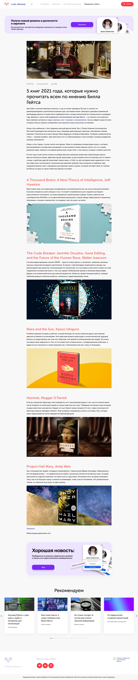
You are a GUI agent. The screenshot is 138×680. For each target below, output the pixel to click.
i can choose (15, 4)
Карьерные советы (92, 4)
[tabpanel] (19, 617)
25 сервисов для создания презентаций (117, 616)
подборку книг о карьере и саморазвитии (69, 120)
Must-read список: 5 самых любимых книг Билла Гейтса (50, 618)
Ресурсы (30, 84)
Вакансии (56, 4)
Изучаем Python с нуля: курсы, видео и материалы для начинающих (18, 619)
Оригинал (31, 529)
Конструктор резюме (72, 4)
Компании (45, 4)
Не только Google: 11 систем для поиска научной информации (84, 618)
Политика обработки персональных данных (121, 659)
